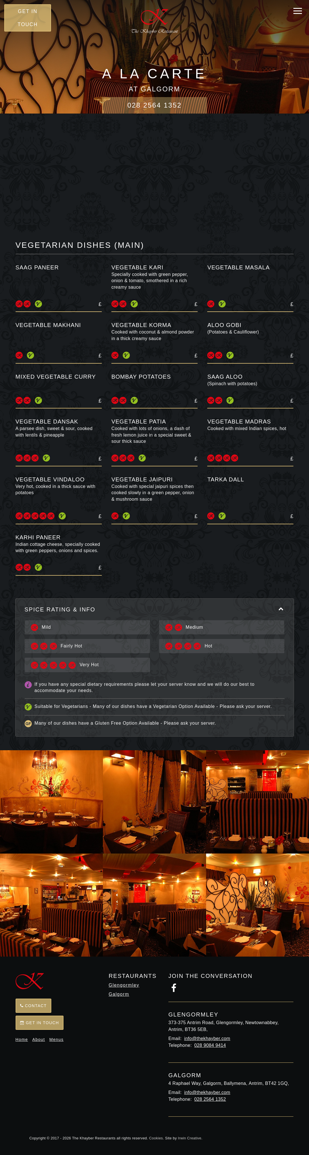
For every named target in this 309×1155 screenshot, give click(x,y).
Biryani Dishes (124, 199)
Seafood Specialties (59, 199)
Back (154, 129)
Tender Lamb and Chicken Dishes (162, 185)
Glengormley (124, 985)
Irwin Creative (190, 1138)
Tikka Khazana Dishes (68, 185)
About (38, 1039)
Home (22, 1039)
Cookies (156, 1138)
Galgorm (119, 994)
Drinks (196, 212)
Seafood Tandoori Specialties (96, 172)
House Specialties (231, 172)
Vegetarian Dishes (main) (196, 199)
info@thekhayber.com (207, 1038)
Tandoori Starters (158, 159)
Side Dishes (264, 199)
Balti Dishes (172, 172)
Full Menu (60, 159)
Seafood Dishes (249, 185)
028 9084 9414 (210, 1045)
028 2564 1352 (154, 105)
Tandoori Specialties (232, 159)
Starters (102, 159)
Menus (56, 1039)
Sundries (117, 212)
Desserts (158, 212)
